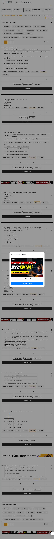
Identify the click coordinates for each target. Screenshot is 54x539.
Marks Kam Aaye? (27, 278)
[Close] (43, 254)
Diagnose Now (27, 284)
